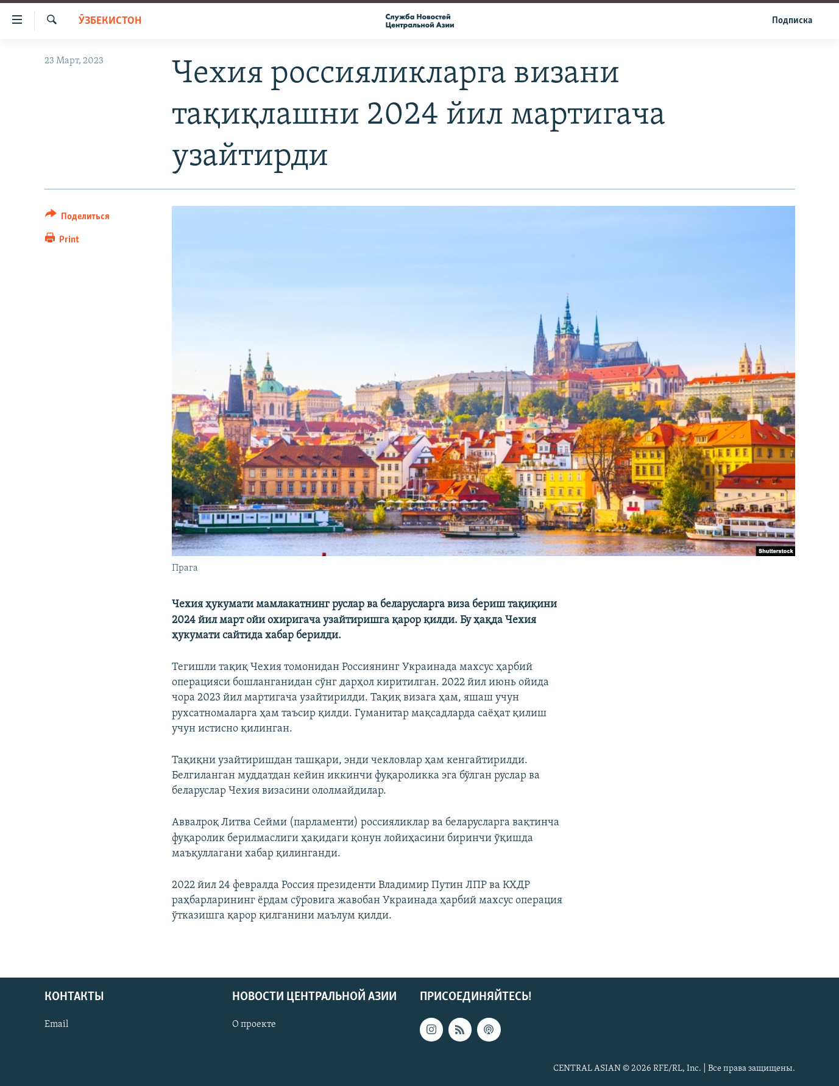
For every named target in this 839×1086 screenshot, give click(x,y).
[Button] (77, 218)
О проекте (254, 1024)
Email (56, 1024)
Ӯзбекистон (110, 21)
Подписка (792, 21)
